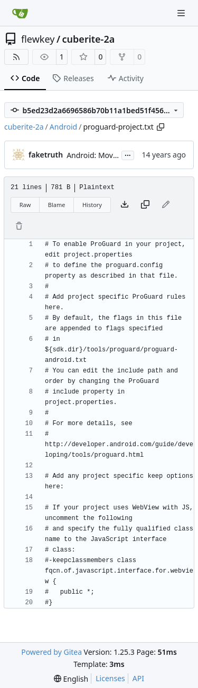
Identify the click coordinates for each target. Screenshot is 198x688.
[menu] (71, 679)
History (92, 205)
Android (63, 127)
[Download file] (124, 205)
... (128, 154)
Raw (25, 205)
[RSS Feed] (16, 57)
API (138, 678)
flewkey (37, 39)
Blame (56, 205)
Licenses (110, 678)
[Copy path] (160, 127)
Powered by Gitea (51, 652)
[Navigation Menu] (182, 13)
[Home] (20, 13)
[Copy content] (145, 205)
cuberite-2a (88, 39)
